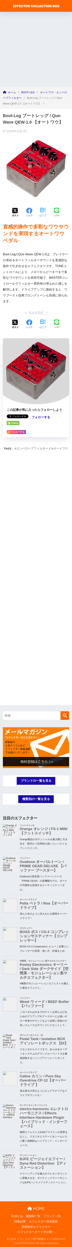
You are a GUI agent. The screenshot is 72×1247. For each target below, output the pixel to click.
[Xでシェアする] (15, 213)
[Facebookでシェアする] (29, 213)
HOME (36, 1208)
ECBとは (17, 1216)
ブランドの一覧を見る (36, 780)
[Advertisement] (36, 49)
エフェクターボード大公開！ (36, 1231)
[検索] (64, 715)
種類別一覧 (33, 1216)
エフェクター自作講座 (43, 1221)
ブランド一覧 (52, 1216)
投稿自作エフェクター (36, 1226)
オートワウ (60, 448)
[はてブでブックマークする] (42, 213)
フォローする (41, 417)
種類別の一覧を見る (36, 799)
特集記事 (20, 1221)
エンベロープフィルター (32, 448)
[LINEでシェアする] (56, 212)
